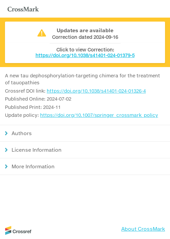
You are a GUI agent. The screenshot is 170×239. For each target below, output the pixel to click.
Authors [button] (22, 133)
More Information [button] (33, 166)
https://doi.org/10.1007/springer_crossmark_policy (99, 115)
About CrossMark (143, 229)
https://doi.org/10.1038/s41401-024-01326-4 (96, 91)
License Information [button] (37, 150)
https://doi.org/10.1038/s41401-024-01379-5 (85, 55)
